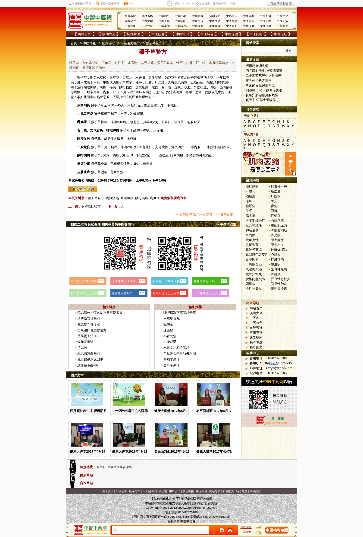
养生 (259, 532)
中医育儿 (231, 26)
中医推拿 (231, 21)
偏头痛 (250, 215)
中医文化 (282, 16)
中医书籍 (181, 16)
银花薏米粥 (85, 342)
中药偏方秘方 (130, 43)
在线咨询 (256, 327)
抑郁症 (276, 215)
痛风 (249, 201)
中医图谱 (265, 16)
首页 (74, 43)
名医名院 (130, 16)
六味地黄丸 (171, 318)
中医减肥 (181, 26)
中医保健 (231, 34)
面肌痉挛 (277, 220)
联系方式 (134, 491)
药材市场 (147, 16)
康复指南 (256, 337)
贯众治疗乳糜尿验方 (91, 330)
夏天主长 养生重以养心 (262, 100)
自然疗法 (147, 26)
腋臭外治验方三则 (259, 80)
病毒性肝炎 (279, 186)
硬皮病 (276, 264)
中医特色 (206, 34)
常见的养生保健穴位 (260, 85)
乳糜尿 (155, 198)
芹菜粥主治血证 (88, 336)
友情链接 (188, 491)
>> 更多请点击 (225, 224)
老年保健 (214, 26)
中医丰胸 (164, 26)
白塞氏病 (252, 259)
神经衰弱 (252, 230)
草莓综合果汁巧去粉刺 (179, 353)
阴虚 (90, 97)
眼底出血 (277, 245)
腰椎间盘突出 (255, 279)
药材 (259, 527)
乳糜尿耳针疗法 (88, 324)
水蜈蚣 (189, 77)
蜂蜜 (136, 113)
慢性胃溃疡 (279, 289)
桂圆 (113, 122)
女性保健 (265, 26)
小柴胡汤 (169, 342)
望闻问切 (214, 16)
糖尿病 (250, 206)
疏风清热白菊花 (88, 353)
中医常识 (182, 34)
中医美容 (197, 26)
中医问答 (256, 34)
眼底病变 (277, 240)
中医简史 (164, 16)
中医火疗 (197, 21)
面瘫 (274, 211)
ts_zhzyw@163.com (218, 516)
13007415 (285, 363)
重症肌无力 (279, 225)
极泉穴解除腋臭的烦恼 (262, 95)
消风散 (82, 347)
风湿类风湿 (254, 269)
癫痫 (274, 206)
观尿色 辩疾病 (87, 365)
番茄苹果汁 (171, 359)
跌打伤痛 (141, 198)
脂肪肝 (276, 191)
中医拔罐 (147, 21)
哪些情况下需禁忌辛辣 (179, 312)
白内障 (250, 235)
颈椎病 (250, 284)
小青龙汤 (169, 336)
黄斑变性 (252, 240)
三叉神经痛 (254, 225)
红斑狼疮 (277, 259)
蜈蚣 (103, 77)
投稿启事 (121, 491)
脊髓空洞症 (279, 230)
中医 (106, 82)
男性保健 (248, 26)
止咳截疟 (127, 198)
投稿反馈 (161, 491)
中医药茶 (248, 21)
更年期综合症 (255, 220)
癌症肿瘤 (252, 186)
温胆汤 (168, 324)
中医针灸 (130, 26)
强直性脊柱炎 (280, 279)
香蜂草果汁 (171, 365)
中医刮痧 (181, 21)
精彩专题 (256, 342)
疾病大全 (108, 34)
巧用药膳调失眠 (257, 66)
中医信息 (157, 34)
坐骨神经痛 (279, 269)
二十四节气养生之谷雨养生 (131, 411)
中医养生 (282, 26)
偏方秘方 (130, 21)
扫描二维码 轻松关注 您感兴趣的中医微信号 (102, 224)
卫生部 (100, 467)
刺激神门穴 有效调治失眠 (264, 90)
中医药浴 (282, 21)
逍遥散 (168, 330)
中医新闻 (197, 16)
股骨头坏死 (254, 274)
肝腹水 (276, 196)
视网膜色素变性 (257, 254)
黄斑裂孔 (252, 245)
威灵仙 (109, 139)
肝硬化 (250, 191)
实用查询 (256, 332)
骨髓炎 (276, 274)
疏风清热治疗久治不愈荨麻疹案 (100, 312)
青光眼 (276, 235)
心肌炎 (276, 254)
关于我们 (107, 491)
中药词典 (248, 16)
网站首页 (84, 34)
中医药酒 (265, 21)
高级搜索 (255, 491)
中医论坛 (280, 34)
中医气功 (214, 21)
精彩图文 (256, 347)
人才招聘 (148, 491)
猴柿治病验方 (91, 206)
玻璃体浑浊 (279, 250)
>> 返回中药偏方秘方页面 (193, 215)
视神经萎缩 (254, 250)
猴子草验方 (96, 198)
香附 (142, 77)
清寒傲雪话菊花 (88, 318)
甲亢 (274, 201)
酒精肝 (250, 196)
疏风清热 (112, 198)
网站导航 (214, 491)
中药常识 (231, 16)
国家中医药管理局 (120, 467)
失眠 (249, 211)
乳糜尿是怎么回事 (90, 359)
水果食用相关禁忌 (176, 347)
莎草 (171, 77)
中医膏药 (164, 21)
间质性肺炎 (279, 284)
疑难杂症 (133, 34)
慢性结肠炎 (254, 289)
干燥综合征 (254, 264)
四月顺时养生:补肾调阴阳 (88, 411)
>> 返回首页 (224, 215)
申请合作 (174, 491)
